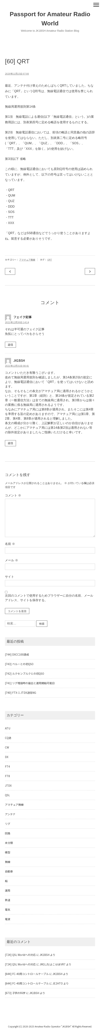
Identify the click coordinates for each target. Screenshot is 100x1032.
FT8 (7, 776)
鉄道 (7, 900)
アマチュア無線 (27, 259)
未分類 (9, 843)
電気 (7, 909)
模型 (7, 852)
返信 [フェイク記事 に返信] (10, 344)
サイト (9, 576)
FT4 (7, 766)
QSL (7, 795)
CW (7, 747)
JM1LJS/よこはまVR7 (52, 964)
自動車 (9, 871)
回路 (7, 833)
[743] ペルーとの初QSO (19, 664)
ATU (7, 728)
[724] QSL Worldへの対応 (20, 955)
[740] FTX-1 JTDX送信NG (20, 692)
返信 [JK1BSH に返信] (10, 443)
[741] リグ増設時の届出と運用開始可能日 (30, 683)
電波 (7, 919)
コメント (13, 495)
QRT (49, 259)
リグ (7, 824)
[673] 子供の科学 (15, 993)
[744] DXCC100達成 (17, 654)
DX (6, 757)
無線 (7, 862)
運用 (7, 890)
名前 (10, 543)
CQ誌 (8, 738)
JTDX (8, 785)
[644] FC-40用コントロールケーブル (27, 974)
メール (11, 560)
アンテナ (10, 814)
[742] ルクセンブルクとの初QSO (24, 673)
